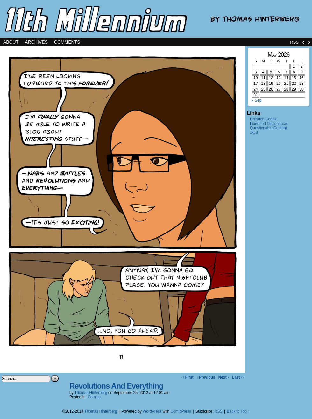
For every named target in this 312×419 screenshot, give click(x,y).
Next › (223, 377)
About (10, 41)
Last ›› (238, 377)
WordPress (152, 411)
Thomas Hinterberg (90, 392)
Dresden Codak (263, 119)
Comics (94, 397)
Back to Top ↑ (238, 411)
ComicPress (180, 411)
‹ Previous (206, 377)
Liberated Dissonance (268, 123)
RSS (294, 42)
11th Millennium (156, 19)
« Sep (256, 100)
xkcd (254, 132)
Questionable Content (268, 128)
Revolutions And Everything (116, 386)
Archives (36, 41)
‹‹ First (187, 377)
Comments (67, 41)
